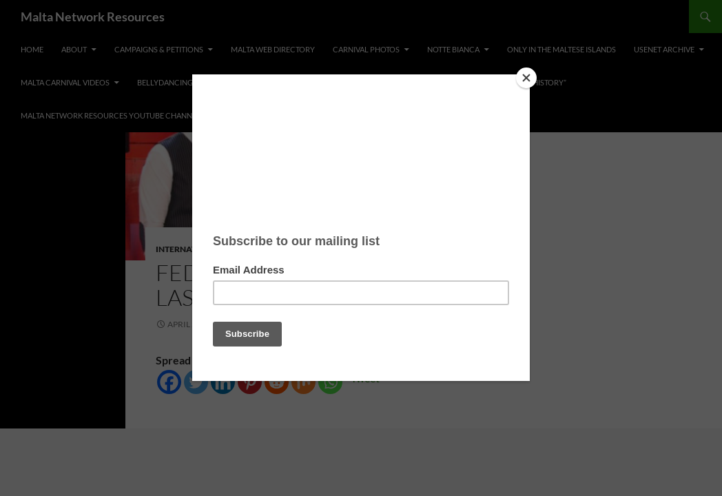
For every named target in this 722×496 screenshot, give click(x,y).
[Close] (526, 78)
